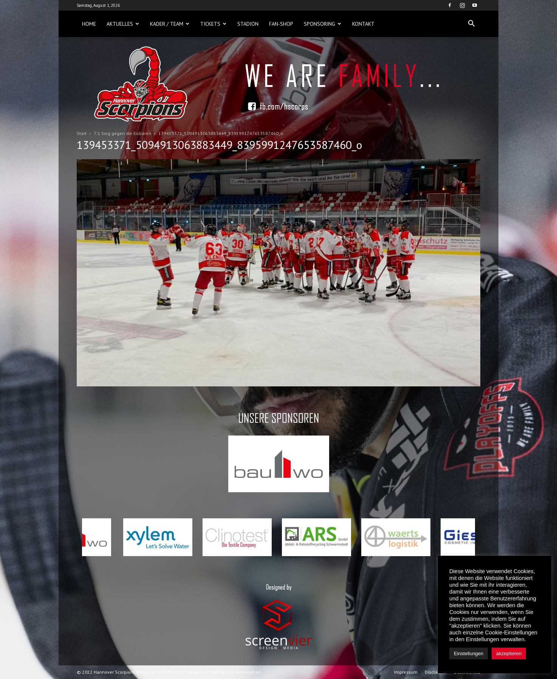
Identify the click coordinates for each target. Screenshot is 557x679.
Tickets (213, 23)
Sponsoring (322, 23)
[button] (471, 24)
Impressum (406, 672)
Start (82, 133)
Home (89, 23)
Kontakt (363, 23)
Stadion (247, 23)
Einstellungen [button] (468, 653)
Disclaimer (436, 672)
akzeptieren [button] (508, 653)
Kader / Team (169, 23)
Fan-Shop (281, 23)
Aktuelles (123, 23)
